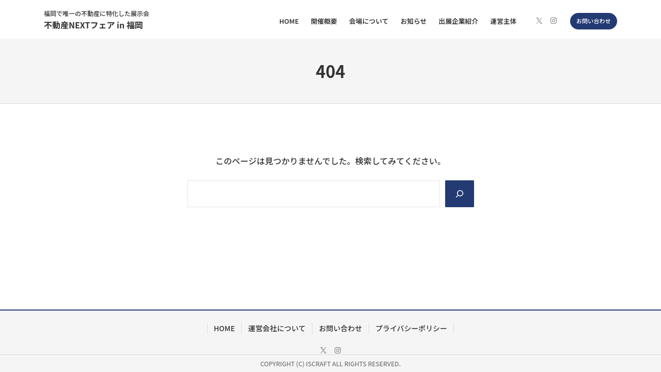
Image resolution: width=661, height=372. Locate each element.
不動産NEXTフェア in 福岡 (93, 25)
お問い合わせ (593, 21)
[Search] (459, 193)
